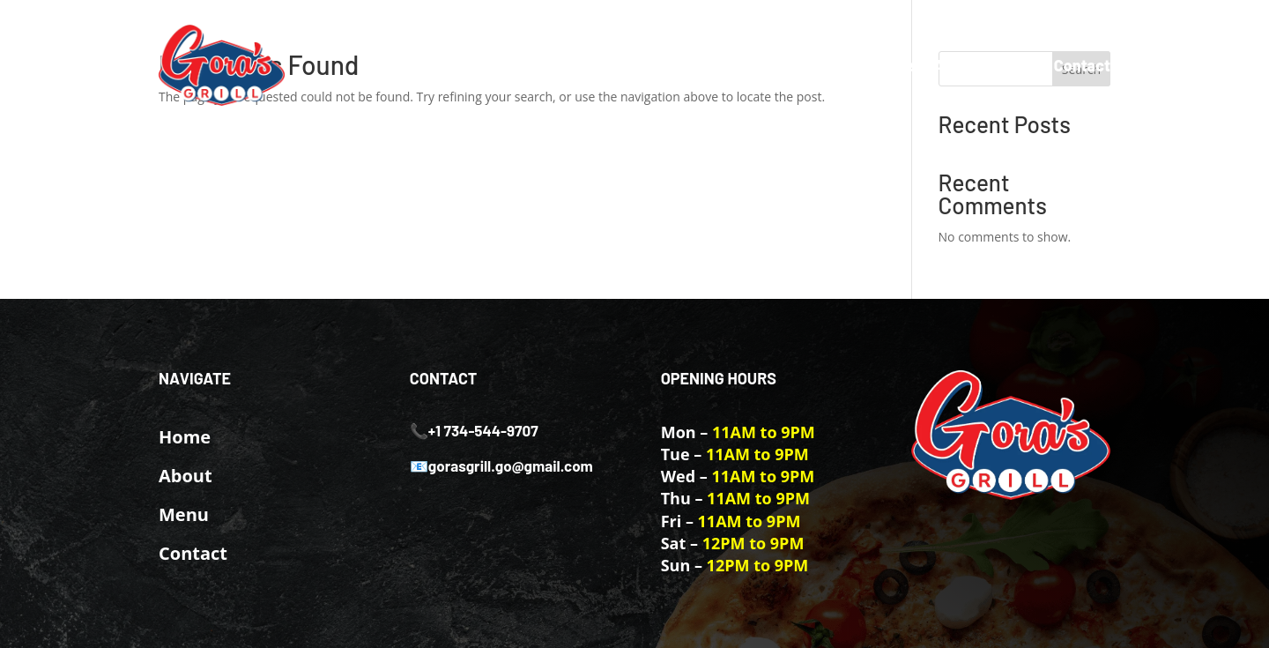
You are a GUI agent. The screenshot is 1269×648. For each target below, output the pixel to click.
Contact (1082, 65)
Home (893, 65)
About (956, 65)
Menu (1016, 65)
